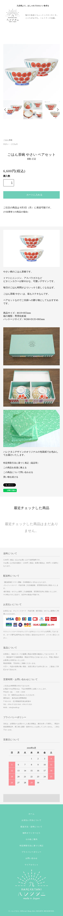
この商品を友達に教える (15, 467)
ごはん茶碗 (7, 140)
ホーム (31, 814)
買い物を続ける (10, 477)
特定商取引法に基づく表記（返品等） (21, 463)
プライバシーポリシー (31, 852)
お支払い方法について (31, 820)
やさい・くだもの (10, 144)
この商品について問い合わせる (18, 472)
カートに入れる (31, 195)
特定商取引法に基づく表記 (31, 846)
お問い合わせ (31, 858)
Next (57, 109)
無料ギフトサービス (31, 833)
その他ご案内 (31, 839)
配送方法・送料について (31, 827)
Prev (5, 109)
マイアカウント (31, 865)
